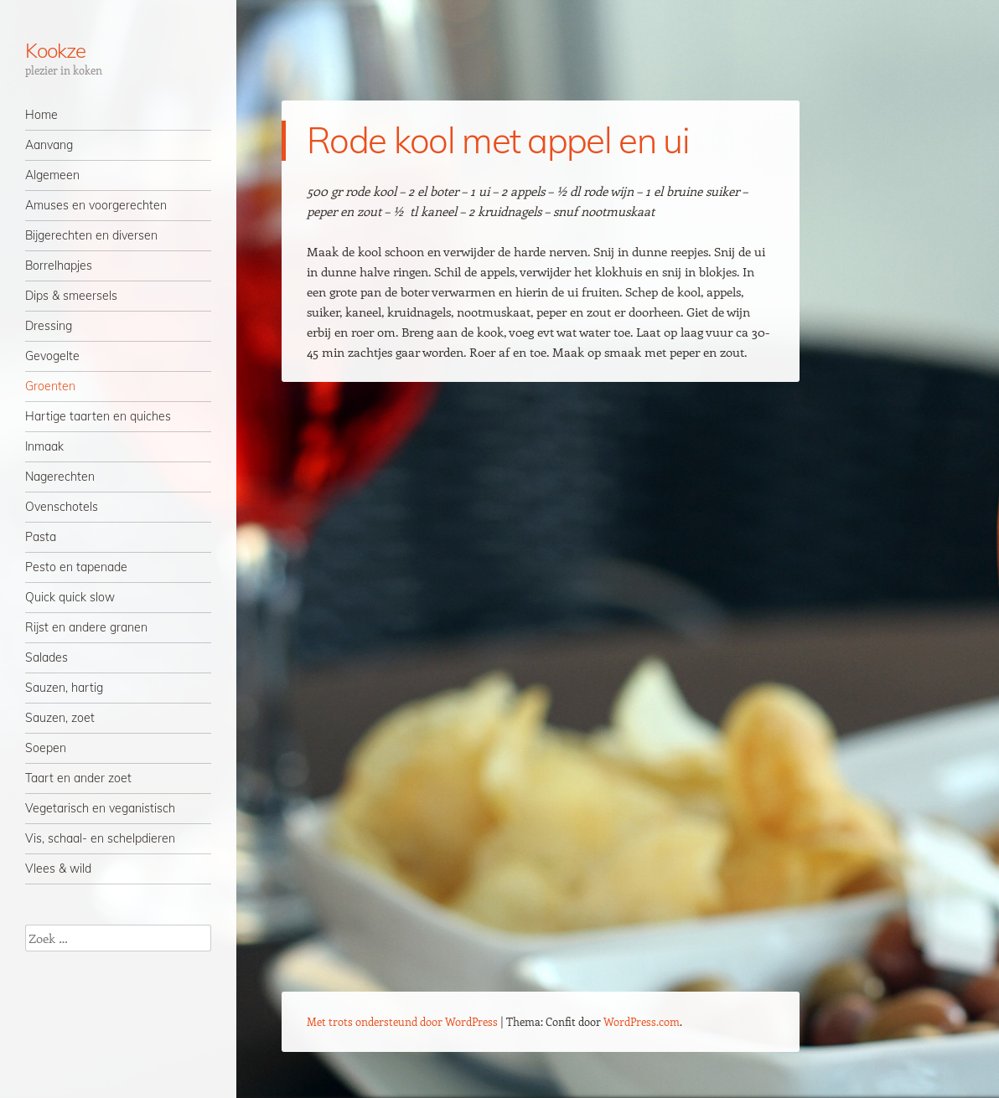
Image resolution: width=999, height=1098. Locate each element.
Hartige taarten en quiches (98, 416)
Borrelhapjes (58, 265)
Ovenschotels (61, 506)
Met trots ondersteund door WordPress (402, 1021)
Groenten (50, 386)
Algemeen (52, 175)
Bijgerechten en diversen (91, 235)
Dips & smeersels (71, 295)
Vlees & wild (58, 868)
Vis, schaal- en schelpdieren (100, 838)
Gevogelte (52, 355)
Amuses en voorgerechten (96, 205)
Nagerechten (60, 476)
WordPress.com (641, 1021)
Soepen (45, 747)
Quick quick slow (70, 597)
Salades (46, 657)
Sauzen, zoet (60, 717)
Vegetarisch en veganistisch (100, 808)
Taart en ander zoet (78, 778)
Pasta (40, 536)
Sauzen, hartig (64, 687)
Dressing (48, 325)
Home (41, 114)
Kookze (55, 50)
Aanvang (49, 144)
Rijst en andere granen (86, 627)
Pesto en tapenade (76, 567)
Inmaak (44, 446)
